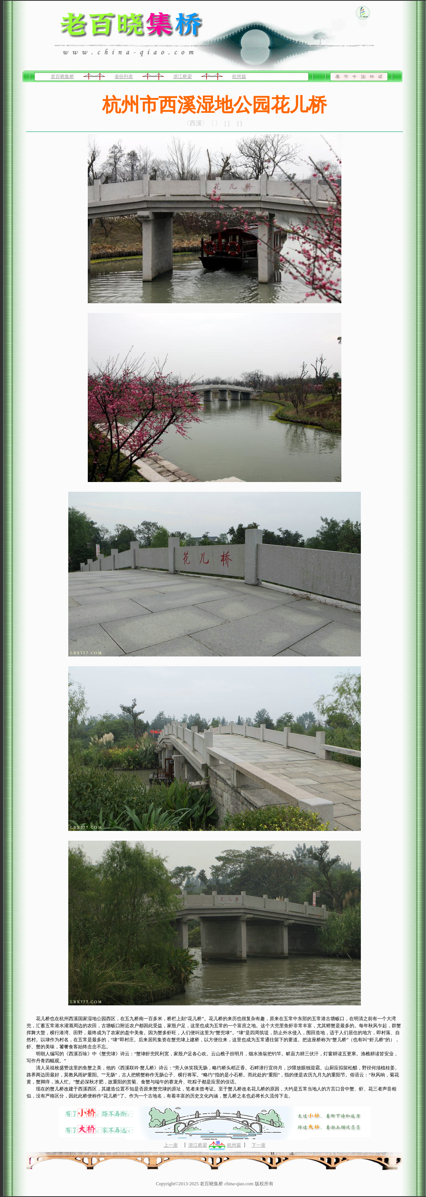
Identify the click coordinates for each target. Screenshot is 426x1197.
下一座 (259, 1145)
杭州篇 (239, 76)
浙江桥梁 (182, 76)
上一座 (171, 1145)
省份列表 (123, 76)
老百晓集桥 (62, 76)
